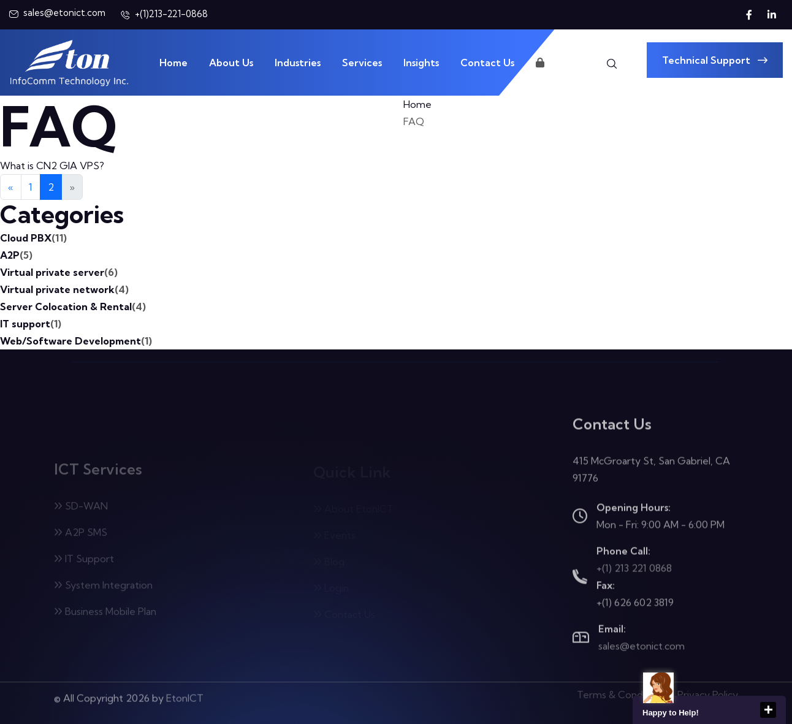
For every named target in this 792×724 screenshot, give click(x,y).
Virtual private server (59, 272)
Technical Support (714, 60)
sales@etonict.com (641, 648)
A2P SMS (80, 535)
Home (173, 62)
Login (554, 62)
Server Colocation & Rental (73, 306)
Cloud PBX (33, 237)
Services (362, 62)
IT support (30, 323)
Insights (421, 62)
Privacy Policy (707, 691)
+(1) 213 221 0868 (634, 570)
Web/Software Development (76, 340)
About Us (231, 62)
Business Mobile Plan (105, 614)
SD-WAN (81, 509)
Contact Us (487, 62)
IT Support (84, 561)
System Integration (103, 588)
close (768, 710)
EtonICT (185, 694)
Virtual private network (64, 289)
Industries (298, 62)
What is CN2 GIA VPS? (52, 165)
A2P (16, 255)
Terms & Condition (620, 691)
